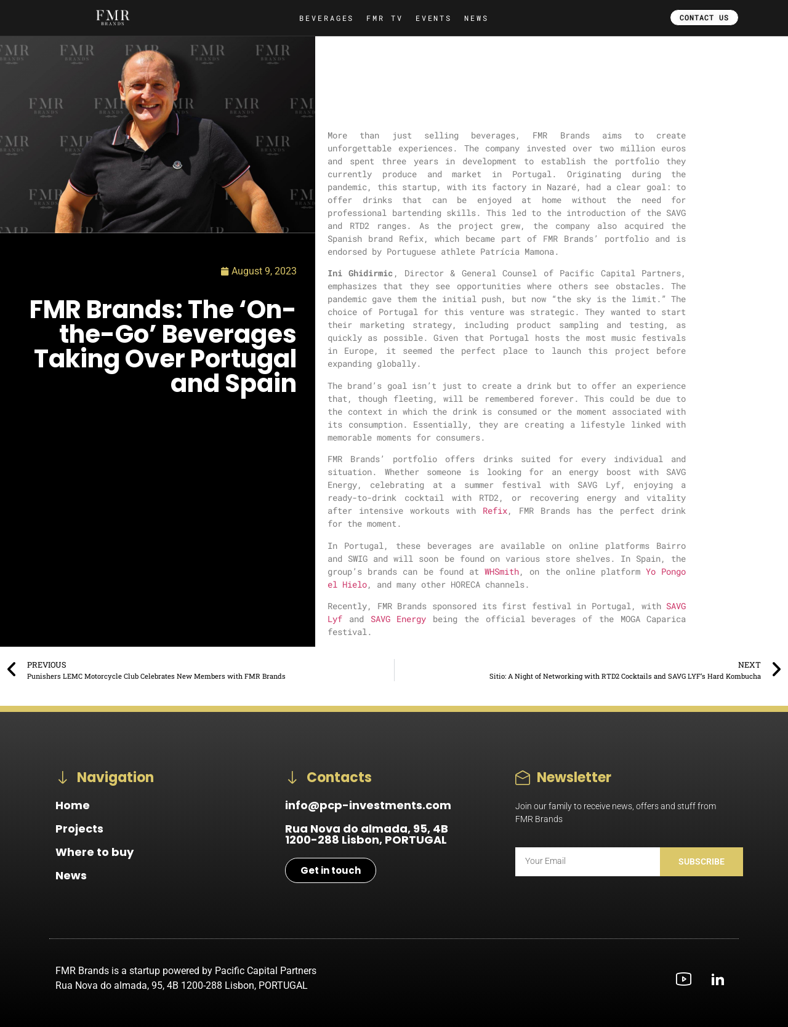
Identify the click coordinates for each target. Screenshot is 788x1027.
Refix (495, 510)
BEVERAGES (326, 18)
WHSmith (501, 571)
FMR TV (384, 18)
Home (72, 805)
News (71, 875)
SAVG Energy (399, 619)
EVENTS (434, 18)
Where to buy (94, 852)
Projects (79, 828)
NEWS (476, 18)
